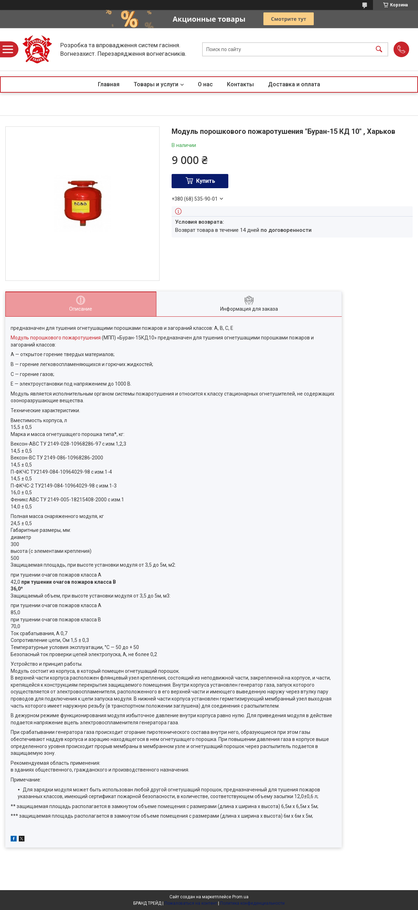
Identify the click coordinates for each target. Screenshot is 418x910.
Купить (205, 181)
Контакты (240, 84)
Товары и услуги (156, 84)
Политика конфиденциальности (252, 903)
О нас (205, 84)
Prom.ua (240, 896)
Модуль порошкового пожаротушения (56, 337)
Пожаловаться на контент (191, 903)
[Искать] (379, 49)
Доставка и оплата (294, 84)
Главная (108, 84)
